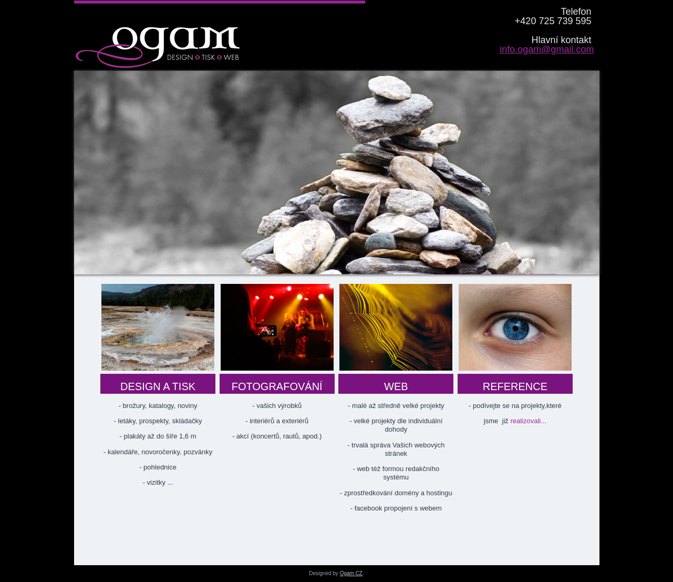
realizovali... (527, 421)
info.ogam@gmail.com (547, 49)
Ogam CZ (351, 573)
